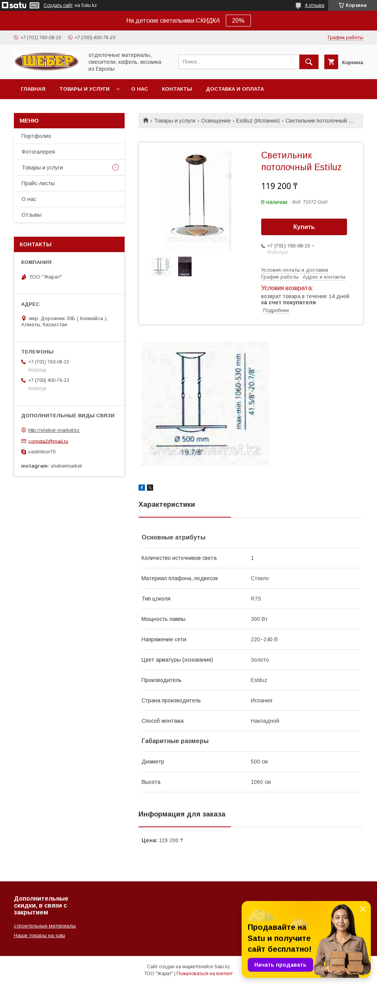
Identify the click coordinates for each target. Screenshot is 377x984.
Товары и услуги (84, 89)
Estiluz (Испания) (258, 121)
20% (238, 20)
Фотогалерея (38, 152)
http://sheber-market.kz (54, 430)
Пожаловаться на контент (205, 973)
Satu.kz (222, 966)
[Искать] (309, 62)
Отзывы (32, 215)
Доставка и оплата (235, 89)
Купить (304, 227)
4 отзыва (314, 5)
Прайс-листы (38, 183)
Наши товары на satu (39, 935)
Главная (33, 89)
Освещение (216, 121)
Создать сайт (58, 5)
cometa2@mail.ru (48, 441)
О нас (139, 89)
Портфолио (36, 136)
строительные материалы (45, 926)
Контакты (177, 89)
